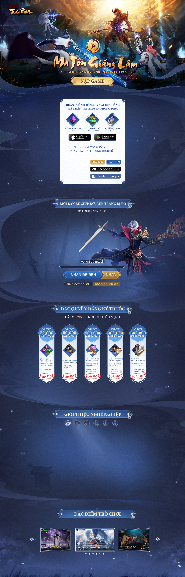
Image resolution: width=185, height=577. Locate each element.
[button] (86, 554)
